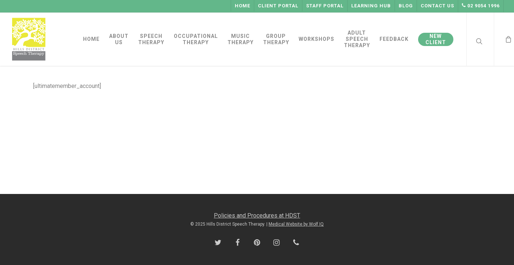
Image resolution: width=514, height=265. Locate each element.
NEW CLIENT (435, 39)
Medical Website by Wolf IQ (296, 224)
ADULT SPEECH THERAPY (357, 39)
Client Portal (278, 5)
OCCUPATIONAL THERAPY (196, 39)
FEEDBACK (394, 39)
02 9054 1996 (481, 5)
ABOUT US (119, 39)
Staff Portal (325, 5)
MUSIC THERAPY (240, 39)
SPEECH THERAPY (151, 39)
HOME (91, 39)
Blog (406, 5)
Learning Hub (371, 5)
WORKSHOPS (316, 39)
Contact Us (437, 5)
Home (242, 5)
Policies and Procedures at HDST (257, 215)
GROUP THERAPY (276, 39)
